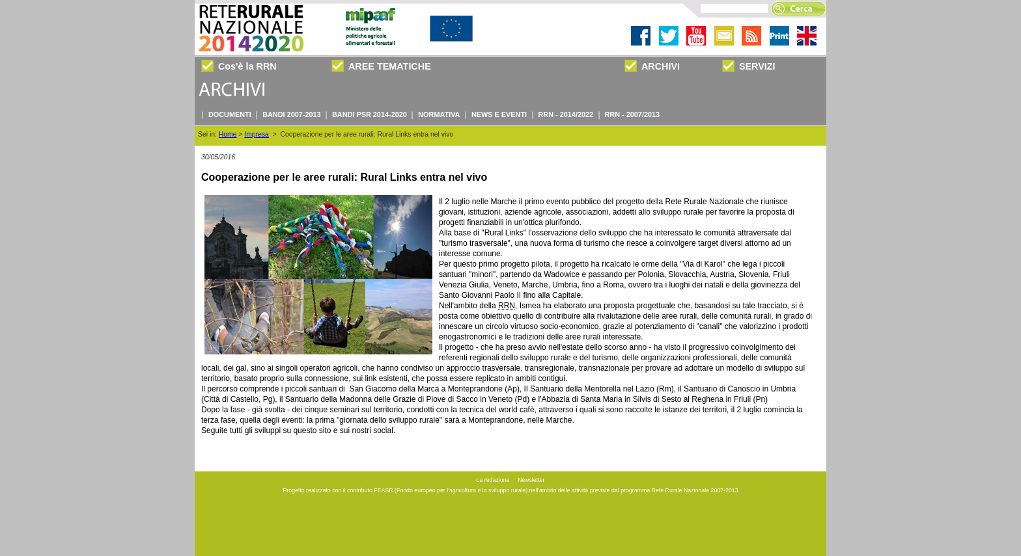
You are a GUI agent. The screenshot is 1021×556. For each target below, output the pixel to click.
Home (228, 134)
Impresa (256, 134)
